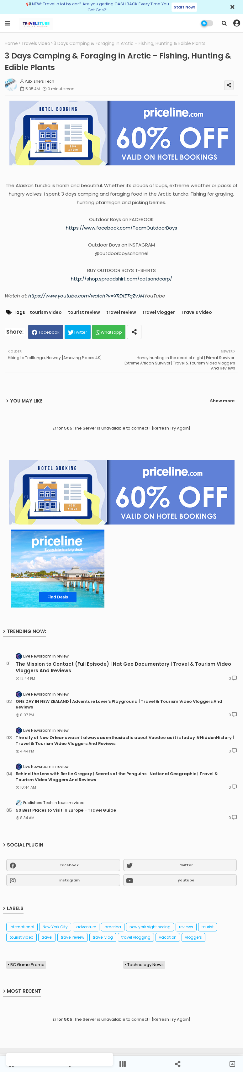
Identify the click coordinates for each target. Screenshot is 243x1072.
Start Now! (184, 7)
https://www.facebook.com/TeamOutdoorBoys (121, 228)
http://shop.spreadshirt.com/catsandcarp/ (121, 278)
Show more (222, 401)
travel (47, 937)
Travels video (35, 44)
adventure (86, 927)
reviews (186, 927)
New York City (55, 927)
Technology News (145, 965)
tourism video (46, 312)
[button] (224, 23)
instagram (69, 880)
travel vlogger (158, 312)
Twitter (80, 332)
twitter (186, 865)
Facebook (49, 332)
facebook (69, 865)
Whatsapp (111, 332)
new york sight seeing (150, 927)
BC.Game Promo (27, 965)
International (22, 927)
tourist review (84, 312)
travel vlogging (136, 937)
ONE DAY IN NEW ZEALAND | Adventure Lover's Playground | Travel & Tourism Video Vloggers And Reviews (119, 704)
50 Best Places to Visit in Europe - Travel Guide (66, 810)
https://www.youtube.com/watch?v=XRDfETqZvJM (86, 295)
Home (11, 44)
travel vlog (103, 937)
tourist (208, 927)
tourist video (21, 937)
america (112, 927)
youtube (186, 880)
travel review (121, 312)
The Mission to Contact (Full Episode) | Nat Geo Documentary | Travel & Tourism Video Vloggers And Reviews (123, 667)
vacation (168, 937)
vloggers (193, 937)
